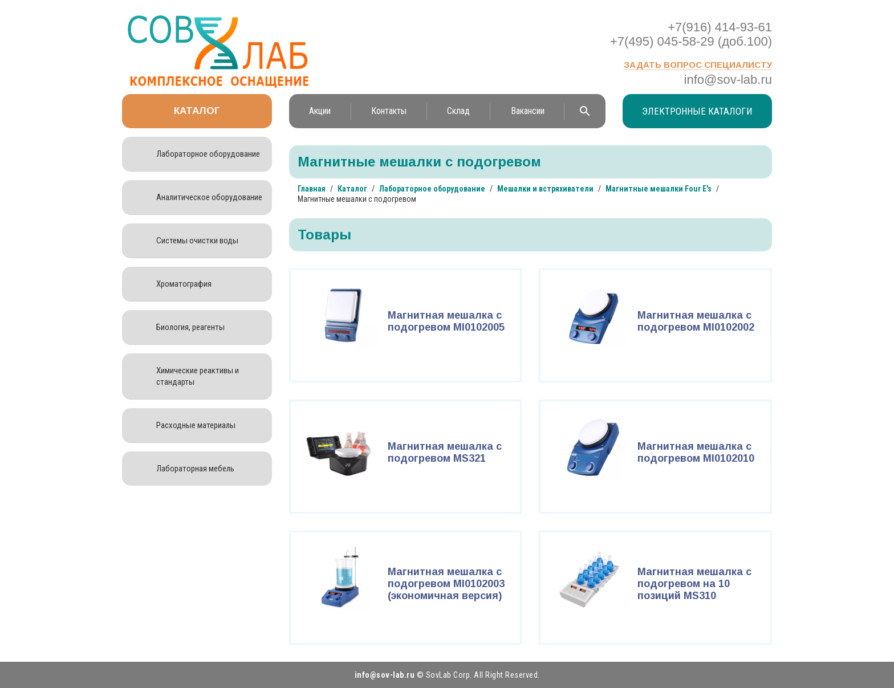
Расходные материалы (195, 425)
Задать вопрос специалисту (698, 65)
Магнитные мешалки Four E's (659, 188)
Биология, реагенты (190, 327)
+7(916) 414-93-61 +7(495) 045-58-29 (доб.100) (691, 34)
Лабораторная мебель (195, 468)
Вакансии (527, 110)
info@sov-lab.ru (728, 79)
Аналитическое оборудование (209, 197)
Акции (320, 110)
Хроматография (184, 284)
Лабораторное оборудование (208, 154)
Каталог (197, 110)
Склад (458, 110)
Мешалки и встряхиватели (545, 188)
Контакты (389, 110)
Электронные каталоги (697, 111)
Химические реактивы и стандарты (197, 376)
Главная (312, 188)
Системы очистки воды (197, 240)
